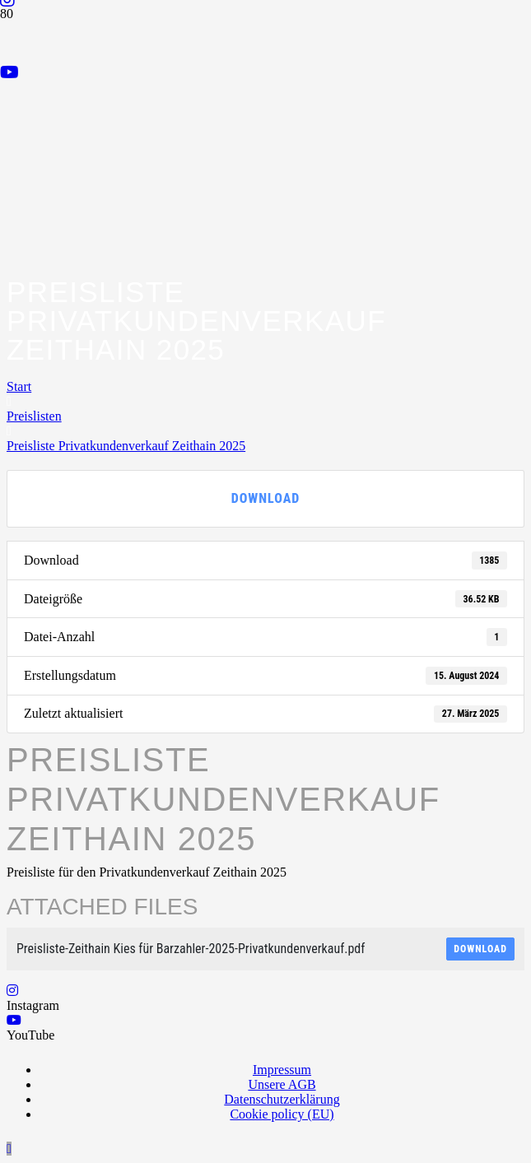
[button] (9, 1149)
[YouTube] (9, 72)
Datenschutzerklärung (281, 1099)
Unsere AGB (281, 1084)
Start (19, 386)
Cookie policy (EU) (281, 1114)
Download (265, 498)
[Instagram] (12, 991)
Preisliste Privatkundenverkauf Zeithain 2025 (126, 446)
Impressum (282, 1070)
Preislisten (34, 416)
